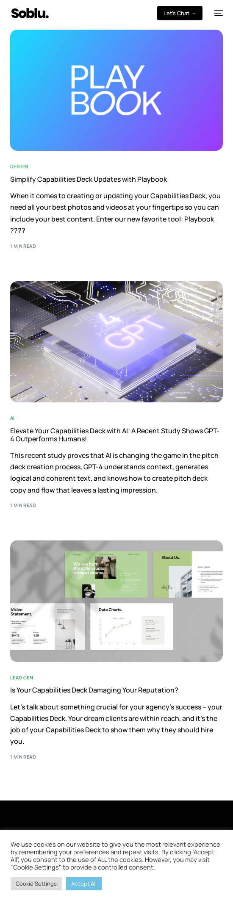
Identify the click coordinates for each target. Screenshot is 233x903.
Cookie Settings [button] (36, 883)
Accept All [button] (84, 883)
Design (19, 166)
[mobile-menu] (217, 13)
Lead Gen (21, 677)
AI (12, 417)
